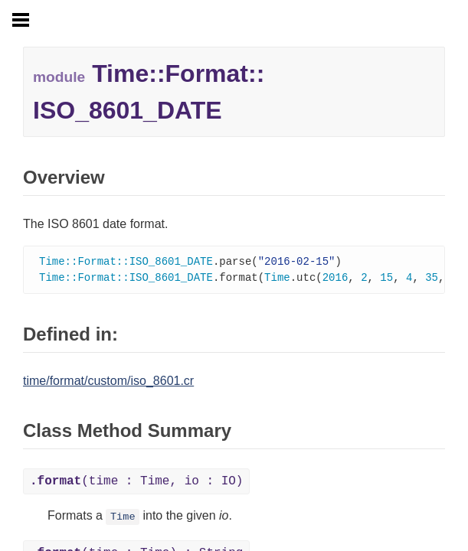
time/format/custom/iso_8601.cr (108, 382)
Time (123, 518)
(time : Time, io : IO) (136, 483)
